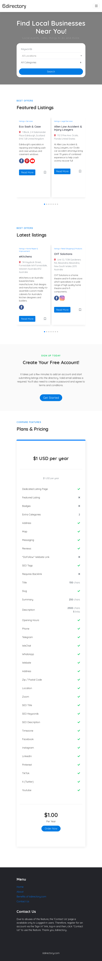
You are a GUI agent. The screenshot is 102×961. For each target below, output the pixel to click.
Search (51, 71)
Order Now (51, 828)
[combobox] (51, 55)
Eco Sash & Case (30, 126)
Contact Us (23, 901)
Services (29, 121)
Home (20, 886)
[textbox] (51, 55)
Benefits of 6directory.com (31, 896)
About (20, 891)
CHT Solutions (63, 254)
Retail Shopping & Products (71, 249)
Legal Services (67, 121)
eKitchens (25, 256)
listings (22, 121)
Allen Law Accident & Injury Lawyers (68, 128)
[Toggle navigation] (96, 6)
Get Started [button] (51, 398)
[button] (44, 204)
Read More (27, 172)
